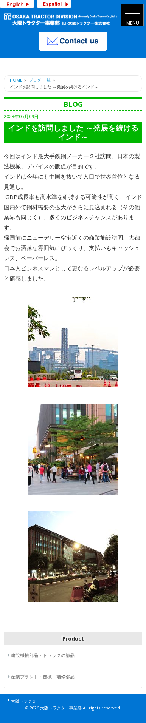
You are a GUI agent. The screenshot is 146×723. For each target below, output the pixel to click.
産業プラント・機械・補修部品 (43, 677)
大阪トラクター (25, 701)
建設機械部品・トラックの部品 (43, 655)
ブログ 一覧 (40, 80)
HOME (16, 80)
